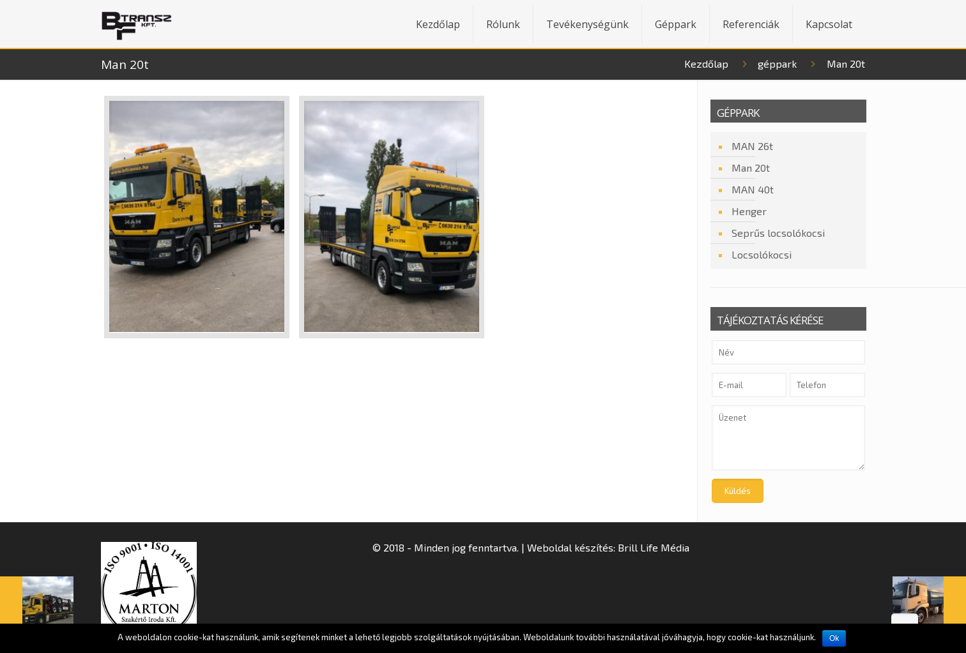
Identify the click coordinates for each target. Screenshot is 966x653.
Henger (749, 211)
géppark (777, 63)
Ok (834, 638)
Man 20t (751, 167)
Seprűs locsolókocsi (778, 233)
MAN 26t (752, 146)
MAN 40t (753, 189)
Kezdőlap (706, 63)
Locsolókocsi (762, 254)
